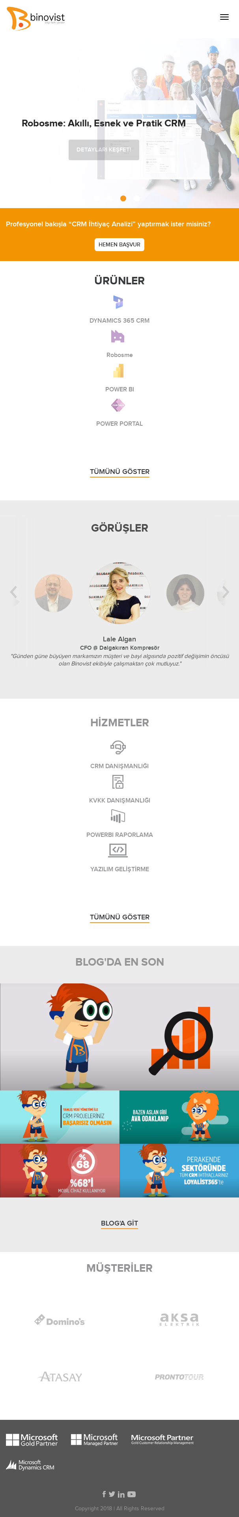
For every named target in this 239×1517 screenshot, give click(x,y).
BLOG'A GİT (119, 1223)
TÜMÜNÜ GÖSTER (119, 472)
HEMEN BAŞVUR (119, 244)
